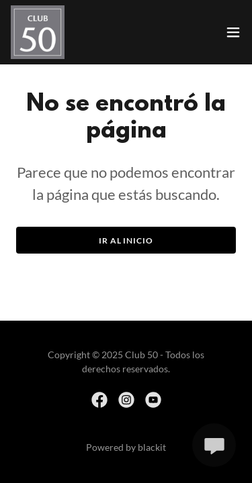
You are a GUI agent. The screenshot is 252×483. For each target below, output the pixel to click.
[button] (233, 32)
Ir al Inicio (126, 240)
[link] (38, 32)
